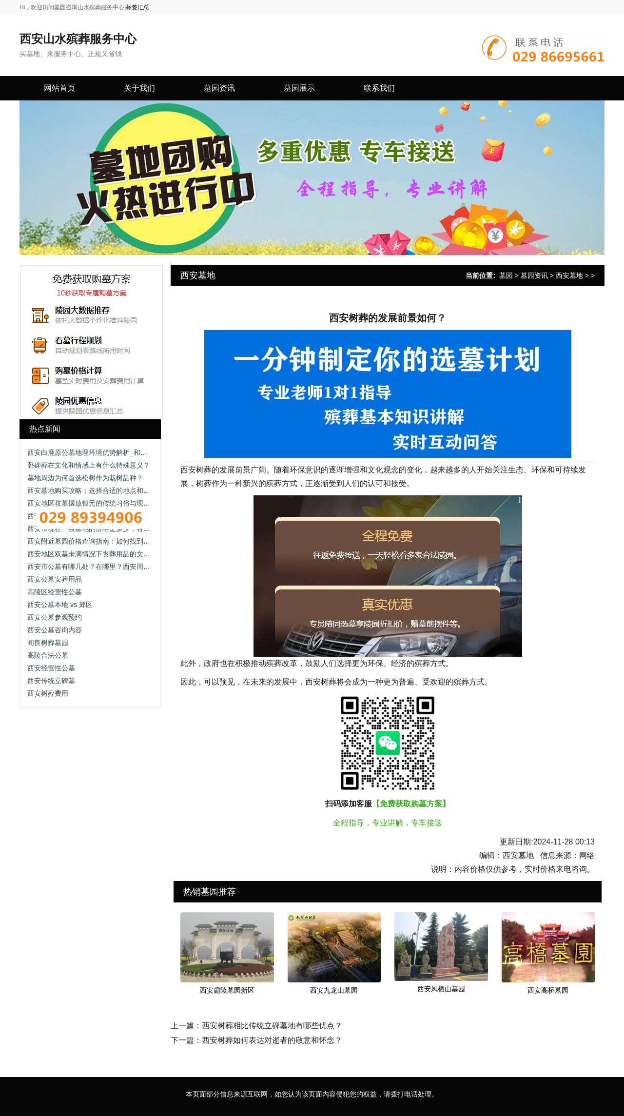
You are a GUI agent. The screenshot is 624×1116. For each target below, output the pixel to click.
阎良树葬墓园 (47, 642)
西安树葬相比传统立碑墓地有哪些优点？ (272, 1025)
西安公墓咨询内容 (54, 630)
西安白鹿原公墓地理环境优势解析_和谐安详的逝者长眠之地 (118, 452)
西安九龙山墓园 (334, 990)
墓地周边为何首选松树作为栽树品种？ (85, 478)
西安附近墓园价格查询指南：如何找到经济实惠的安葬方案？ (119, 541)
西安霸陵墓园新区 (227, 990)
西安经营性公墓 (51, 668)
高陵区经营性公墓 (54, 592)
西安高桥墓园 (547, 990)
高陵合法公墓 (47, 655)
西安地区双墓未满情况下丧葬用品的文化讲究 (95, 554)
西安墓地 (569, 275)
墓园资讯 (534, 275)
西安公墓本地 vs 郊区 (60, 604)
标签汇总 (137, 7)
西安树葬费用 (47, 693)
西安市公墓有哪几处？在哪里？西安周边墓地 (95, 566)
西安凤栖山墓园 (441, 989)
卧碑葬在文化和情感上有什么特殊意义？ (88, 465)
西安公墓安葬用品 (54, 579)
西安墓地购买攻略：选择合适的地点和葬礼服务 (99, 490)
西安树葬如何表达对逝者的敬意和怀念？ (272, 1040)
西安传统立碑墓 (51, 681)
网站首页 (59, 88)
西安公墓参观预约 (54, 617)
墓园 (506, 275)
